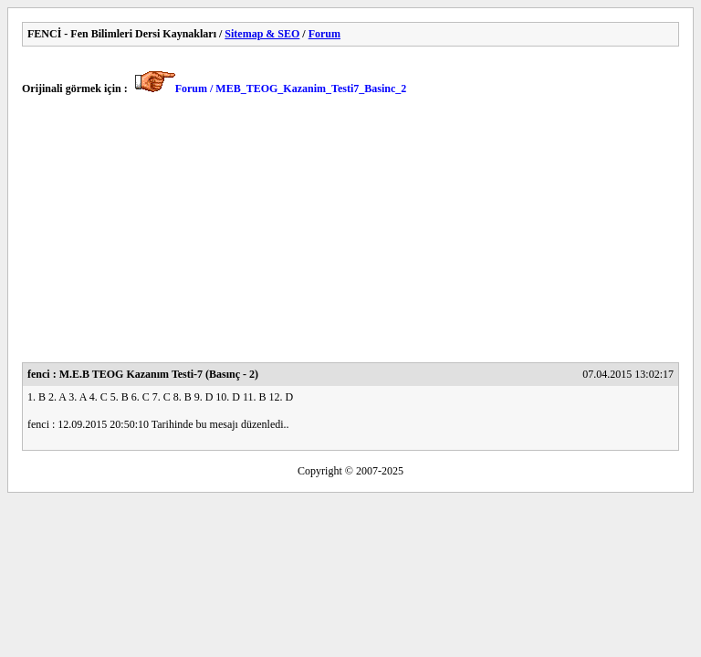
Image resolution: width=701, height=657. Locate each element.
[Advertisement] (350, 234)
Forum (324, 33)
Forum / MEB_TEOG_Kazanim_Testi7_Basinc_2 (291, 88)
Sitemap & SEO (262, 33)
